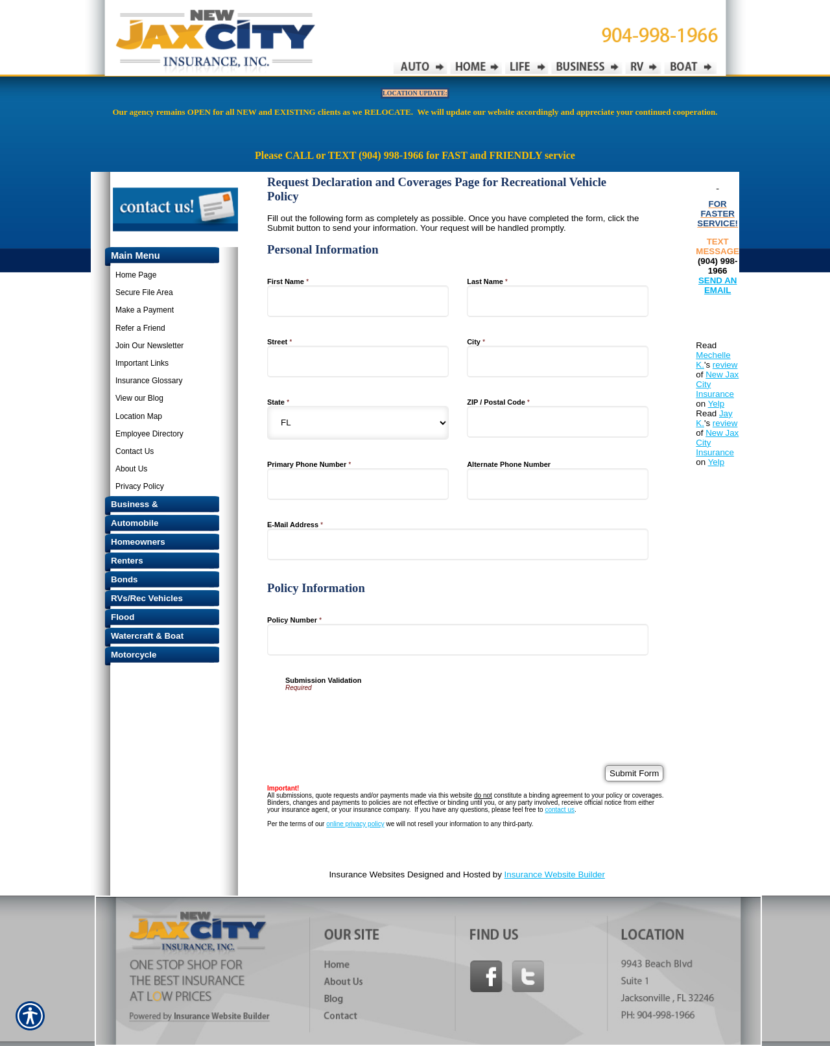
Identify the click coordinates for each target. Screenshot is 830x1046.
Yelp (716, 404)
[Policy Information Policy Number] (457, 640)
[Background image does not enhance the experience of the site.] (155, 256)
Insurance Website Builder (554, 874)
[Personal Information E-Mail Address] (457, 544)
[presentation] (383, 716)
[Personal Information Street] (358, 361)
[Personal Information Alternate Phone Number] (557, 484)
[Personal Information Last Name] (557, 301)
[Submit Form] (634, 773)
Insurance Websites (367, 874)
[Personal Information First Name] (358, 301)
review (725, 365)
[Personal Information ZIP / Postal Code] (557, 422)
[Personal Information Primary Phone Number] (358, 484)
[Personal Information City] (557, 361)
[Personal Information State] (358, 423)
